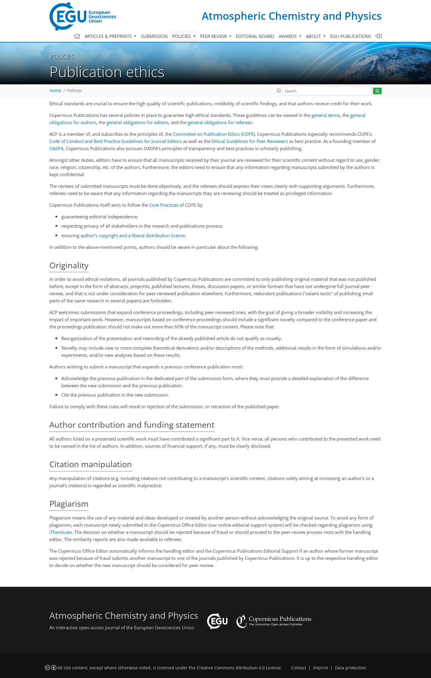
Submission (154, 36)
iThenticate (60, 532)
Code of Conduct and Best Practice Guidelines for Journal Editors (115, 141)
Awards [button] (288, 36)
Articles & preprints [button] (109, 36)
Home (55, 90)
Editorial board (255, 36)
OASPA (56, 148)
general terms (326, 115)
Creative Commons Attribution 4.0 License (239, 668)
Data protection (350, 668)
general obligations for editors (138, 122)
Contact (298, 668)
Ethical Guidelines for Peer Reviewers (250, 141)
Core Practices (163, 205)
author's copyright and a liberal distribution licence (133, 235)
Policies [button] (182, 36)
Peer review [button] (214, 36)
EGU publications (350, 36)
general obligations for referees (220, 122)
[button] (279, 90)
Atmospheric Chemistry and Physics (292, 16)
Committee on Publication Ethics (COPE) (214, 134)
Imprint (320, 668)
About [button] (314, 36)
